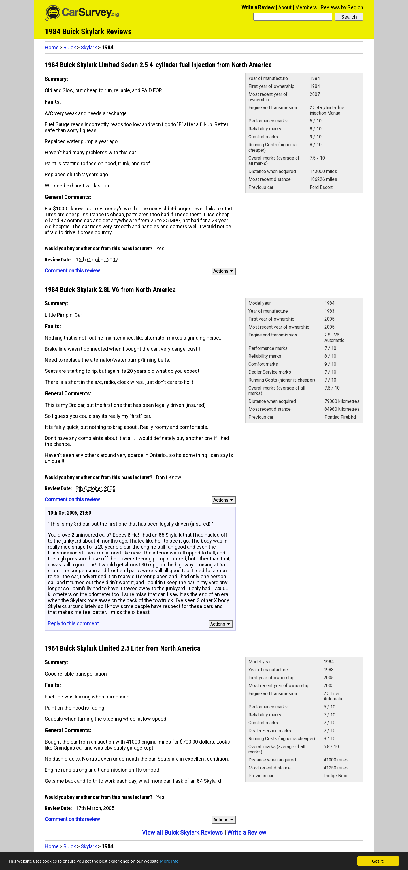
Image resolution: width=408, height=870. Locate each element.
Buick (69, 47)
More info (174, 861)
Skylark (89, 47)
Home (52, 47)
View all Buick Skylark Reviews (182, 832)
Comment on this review (72, 271)
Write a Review (258, 7)
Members (306, 7)
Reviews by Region (342, 7)
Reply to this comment (73, 623)
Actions (224, 271)
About (285, 7)
